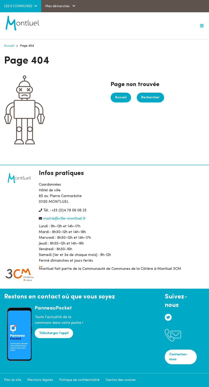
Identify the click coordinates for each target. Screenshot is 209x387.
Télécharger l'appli (54, 333)
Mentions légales (40, 380)
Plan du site (12, 380)
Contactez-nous (178, 357)
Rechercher (150, 97)
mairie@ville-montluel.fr (64, 219)
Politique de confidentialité (79, 380)
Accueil (9, 45)
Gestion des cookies (121, 380)
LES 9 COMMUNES (18, 6)
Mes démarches (57, 6)
